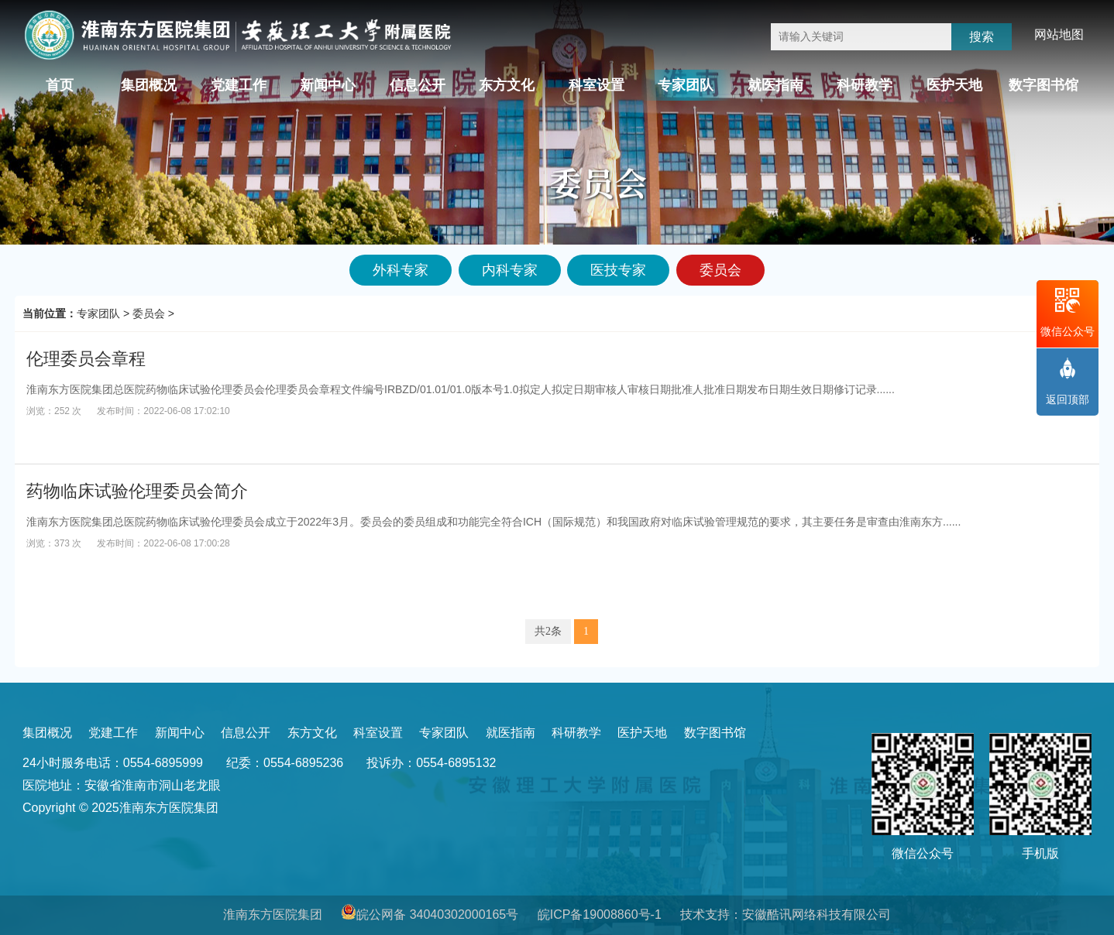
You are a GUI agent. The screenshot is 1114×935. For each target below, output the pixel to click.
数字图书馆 (1043, 85)
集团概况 (149, 85)
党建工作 (238, 85)
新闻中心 (328, 85)
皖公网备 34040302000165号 (437, 914)
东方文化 (507, 85)
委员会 (148, 313)
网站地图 (1059, 34)
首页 (60, 85)
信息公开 (417, 85)
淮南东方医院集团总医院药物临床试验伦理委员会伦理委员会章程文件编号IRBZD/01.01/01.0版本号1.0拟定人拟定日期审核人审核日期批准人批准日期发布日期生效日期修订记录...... (460, 389)
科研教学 (864, 85)
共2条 (548, 631)
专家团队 (685, 85)
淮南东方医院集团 (272, 914)
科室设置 (596, 85)
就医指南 (775, 85)
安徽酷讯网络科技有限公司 (816, 914)
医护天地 (954, 85)
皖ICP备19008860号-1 (600, 914)
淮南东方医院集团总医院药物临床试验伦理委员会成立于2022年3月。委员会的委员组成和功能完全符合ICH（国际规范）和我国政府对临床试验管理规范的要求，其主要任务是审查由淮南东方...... (493, 521)
